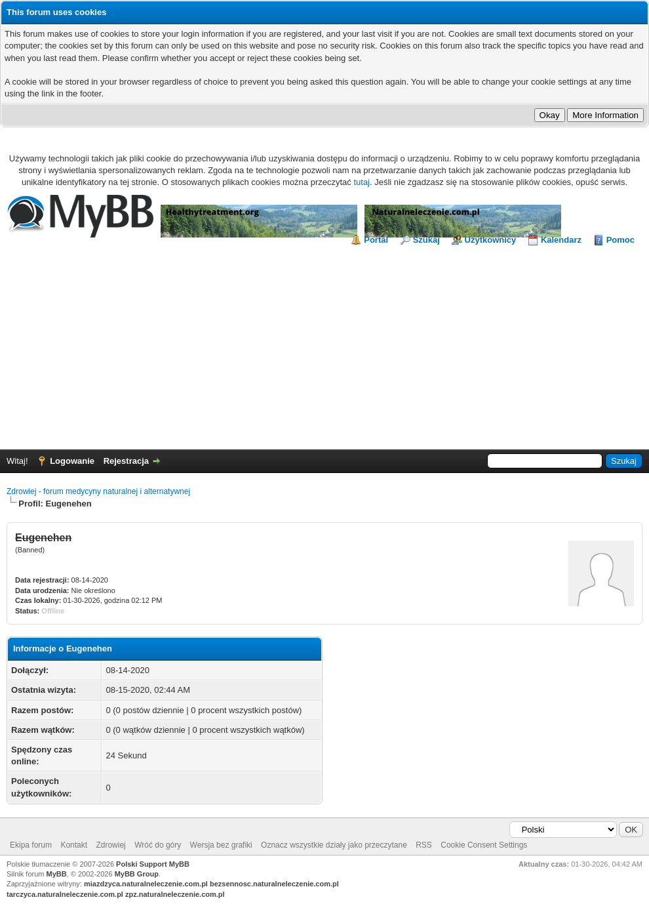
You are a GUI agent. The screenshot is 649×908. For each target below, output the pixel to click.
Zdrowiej (110, 845)
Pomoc (620, 240)
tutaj (361, 182)
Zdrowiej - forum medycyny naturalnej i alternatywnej (98, 491)
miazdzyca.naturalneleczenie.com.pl (146, 884)
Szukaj (426, 240)
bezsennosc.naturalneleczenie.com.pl (274, 884)
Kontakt (73, 845)
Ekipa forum (31, 845)
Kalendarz (561, 240)
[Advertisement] (324, 344)
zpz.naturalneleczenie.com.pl (175, 894)
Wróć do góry (157, 845)
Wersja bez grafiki (221, 845)
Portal (376, 240)
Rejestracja (126, 461)
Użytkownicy (491, 240)
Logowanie (72, 461)
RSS (424, 845)
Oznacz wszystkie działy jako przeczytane (334, 845)
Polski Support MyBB (152, 864)
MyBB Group (137, 874)
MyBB (57, 874)
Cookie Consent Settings (484, 845)
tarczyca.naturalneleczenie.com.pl (65, 894)
